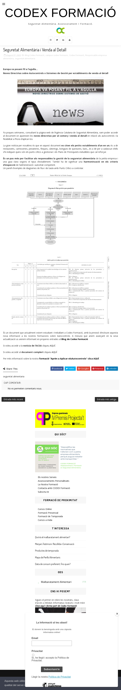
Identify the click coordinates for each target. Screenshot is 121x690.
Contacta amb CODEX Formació (54, 488)
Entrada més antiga (106, 399)
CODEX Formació (60, 12)
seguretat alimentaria (25, 58)
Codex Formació (76, 55)
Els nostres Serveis (47, 477)
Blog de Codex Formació (74, 339)
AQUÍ (52, 345)
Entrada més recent (13, 399)
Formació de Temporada (50, 516)
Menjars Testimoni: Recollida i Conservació (54, 544)
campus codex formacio (57, 55)
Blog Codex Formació (34, 55)
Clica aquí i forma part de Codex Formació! (56, 605)
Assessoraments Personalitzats (53, 480)
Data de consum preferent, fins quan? (53, 564)
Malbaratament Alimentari (56, 582)
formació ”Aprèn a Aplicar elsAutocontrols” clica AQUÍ (69, 358)
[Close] (117, 613)
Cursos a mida (45, 520)
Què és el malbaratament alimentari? (52, 537)
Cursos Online (45, 509)
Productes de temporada (47, 550)
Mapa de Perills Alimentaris (47, 557)
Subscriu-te (43, 491)
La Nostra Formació (48, 484)
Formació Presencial (48, 512)
